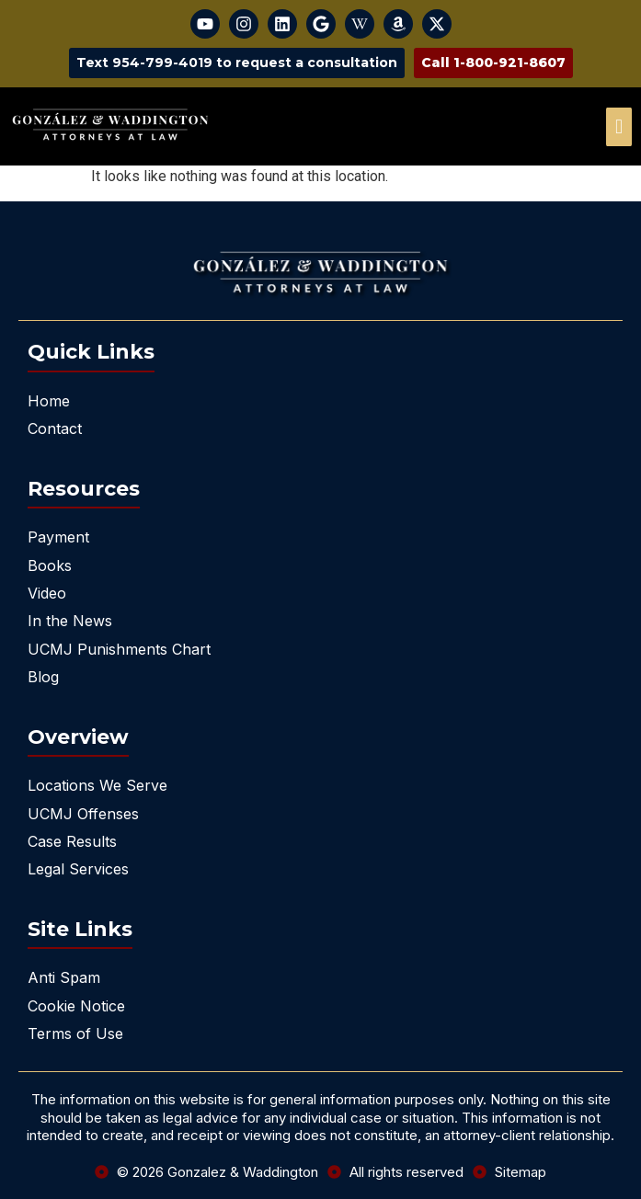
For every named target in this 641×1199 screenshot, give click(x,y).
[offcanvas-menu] (619, 127)
